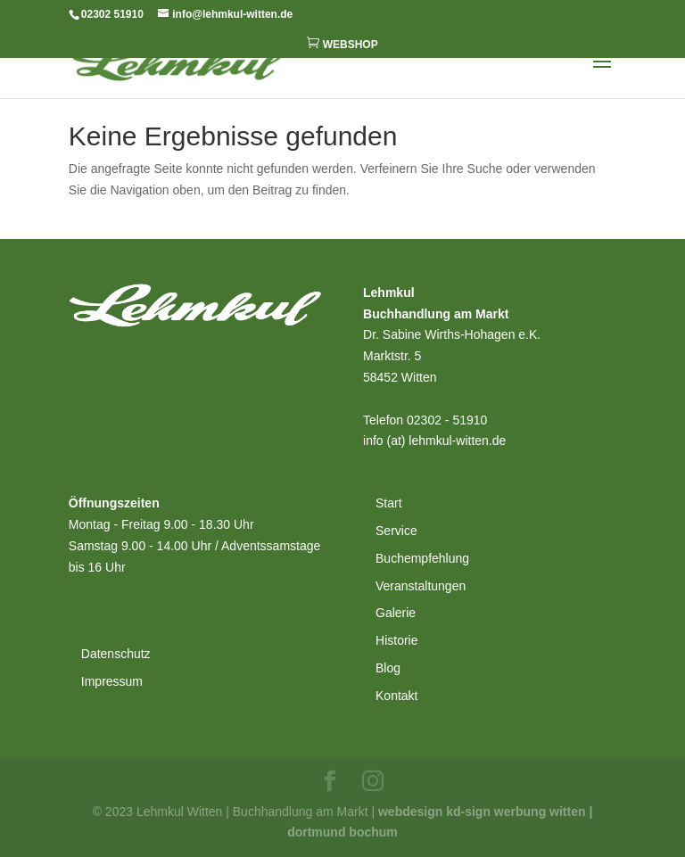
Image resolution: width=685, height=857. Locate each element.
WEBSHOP (342, 44)
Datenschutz (116, 654)
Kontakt (396, 695)
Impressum (112, 681)
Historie (396, 640)
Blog (388, 668)
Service (396, 530)
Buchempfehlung (422, 558)
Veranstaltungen (421, 586)
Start (389, 503)
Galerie (396, 613)
